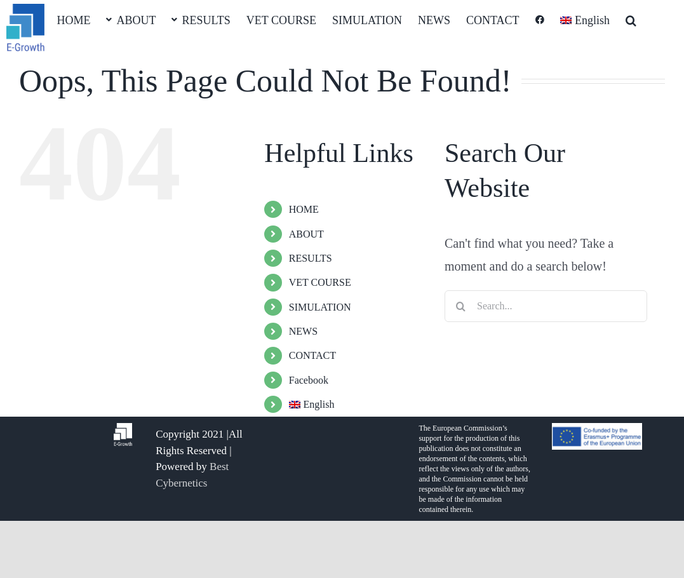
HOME (304, 209)
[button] (631, 19)
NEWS (303, 331)
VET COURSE (320, 282)
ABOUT (306, 234)
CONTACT (312, 355)
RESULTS (310, 258)
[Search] (460, 306)
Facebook (308, 380)
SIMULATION (320, 307)
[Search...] (546, 306)
